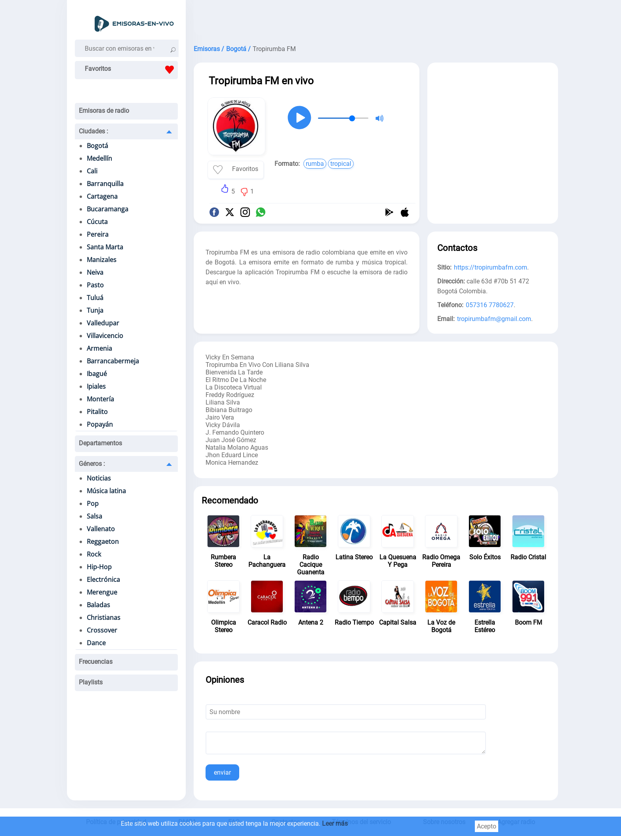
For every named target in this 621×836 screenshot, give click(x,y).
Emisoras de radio (104, 110)
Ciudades (93, 131)
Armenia (99, 348)
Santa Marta (105, 247)
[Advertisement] (376, 20)
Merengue (102, 592)
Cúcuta (97, 221)
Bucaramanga (107, 209)
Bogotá (97, 145)
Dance (96, 642)
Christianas (103, 617)
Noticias (99, 478)
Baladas (98, 604)
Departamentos (100, 443)
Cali (92, 171)
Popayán (100, 424)
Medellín (99, 158)
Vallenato (101, 528)
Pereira (98, 234)
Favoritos (131, 69)
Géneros (92, 463)
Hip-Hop (99, 566)
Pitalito (97, 411)
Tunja (95, 310)
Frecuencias (95, 661)
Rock (94, 554)
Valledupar (103, 323)
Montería (100, 399)
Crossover (102, 630)
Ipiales (96, 386)
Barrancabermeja (113, 361)
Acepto (486, 826)
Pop (93, 503)
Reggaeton (103, 541)
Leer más (335, 823)
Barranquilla (105, 183)
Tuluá (95, 297)
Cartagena (102, 196)
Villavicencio (105, 335)
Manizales (101, 259)
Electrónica (103, 579)
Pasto (95, 285)
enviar (222, 772)
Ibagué (97, 373)
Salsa (94, 516)
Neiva (95, 272)
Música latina (106, 490)
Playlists (91, 682)
